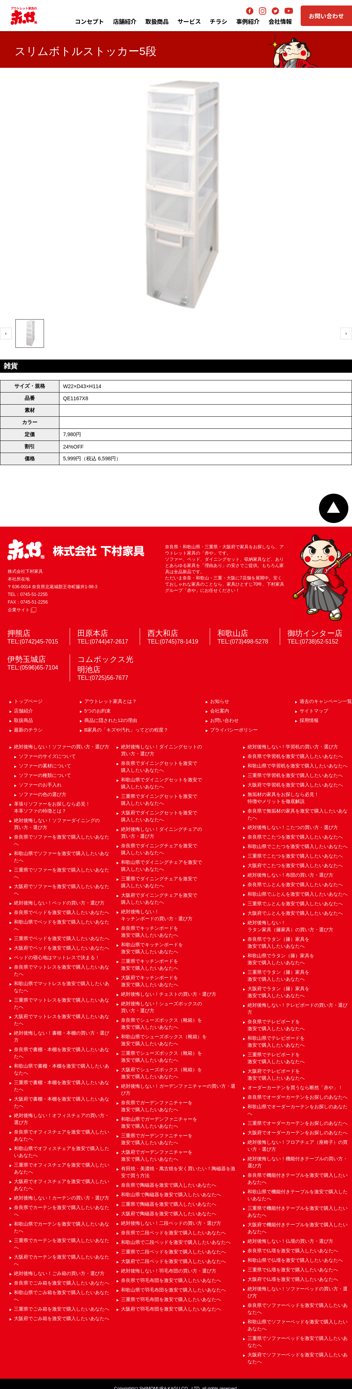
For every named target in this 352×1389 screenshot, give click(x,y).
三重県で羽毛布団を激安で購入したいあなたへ (171, 1299)
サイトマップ (314, 711)
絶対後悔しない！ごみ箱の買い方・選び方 (59, 1273)
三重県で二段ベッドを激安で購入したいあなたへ (173, 1251)
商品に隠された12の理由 (110, 720)
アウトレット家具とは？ (110, 701)
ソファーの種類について (45, 775)
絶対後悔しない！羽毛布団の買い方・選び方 (168, 1271)
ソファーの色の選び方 (42, 794)
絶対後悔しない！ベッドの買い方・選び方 (59, 903)
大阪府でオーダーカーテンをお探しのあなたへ (297, 1132)
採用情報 (309, 720)
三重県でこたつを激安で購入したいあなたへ (295, 856)
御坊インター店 (314, 633)
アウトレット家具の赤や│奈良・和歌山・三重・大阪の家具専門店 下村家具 (23, 16)
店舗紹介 (124, 21)
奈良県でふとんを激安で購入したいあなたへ (295, 884)
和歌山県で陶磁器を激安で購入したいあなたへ (171, 1194)
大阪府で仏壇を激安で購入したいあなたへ (292, 1279)
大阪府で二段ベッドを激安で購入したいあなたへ (173, 1261)
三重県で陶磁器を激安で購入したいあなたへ (168, 1204)
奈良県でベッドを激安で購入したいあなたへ (61, 912)
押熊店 (18, 633)
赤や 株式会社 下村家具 (75, 549)
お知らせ (219, 701)
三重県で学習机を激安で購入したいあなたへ (295, 775)
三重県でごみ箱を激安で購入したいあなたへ (61, 1309)
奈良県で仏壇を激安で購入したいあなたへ (292, 1250)
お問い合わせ (326, 15)
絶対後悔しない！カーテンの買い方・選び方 (61, 1198)
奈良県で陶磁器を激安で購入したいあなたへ (168, 1185)
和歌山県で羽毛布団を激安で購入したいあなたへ (173, 1290)
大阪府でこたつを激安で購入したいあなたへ (295, 865)
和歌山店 (232, 633)
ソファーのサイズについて (47, 756)
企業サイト (22, 609)
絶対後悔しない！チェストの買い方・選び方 (168, 994)
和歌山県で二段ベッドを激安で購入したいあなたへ (176, 1242)
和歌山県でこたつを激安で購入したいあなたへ (297, 846)
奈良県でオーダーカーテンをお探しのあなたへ (297, 1097)
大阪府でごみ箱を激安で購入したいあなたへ (61, 1318)
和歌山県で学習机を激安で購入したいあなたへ (297, 766)
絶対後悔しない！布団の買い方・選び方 (290, 875)
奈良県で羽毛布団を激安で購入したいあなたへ (171, 1280)
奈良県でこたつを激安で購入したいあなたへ (295, 837)
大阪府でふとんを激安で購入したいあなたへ (295, 913)
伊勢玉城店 (26, 659)
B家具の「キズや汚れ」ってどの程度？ (126, 730)
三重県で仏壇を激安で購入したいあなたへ (292, 1269)
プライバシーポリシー (234, 730)
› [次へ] (346, 333)
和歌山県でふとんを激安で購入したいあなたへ (297, 894)
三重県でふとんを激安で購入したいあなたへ (295, 903)
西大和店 (162, 633)
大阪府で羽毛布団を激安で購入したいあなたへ (171, 1309)
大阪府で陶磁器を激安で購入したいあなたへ (168, 1213)
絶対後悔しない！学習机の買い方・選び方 (292, 746)
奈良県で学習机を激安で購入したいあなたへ (295, 756)
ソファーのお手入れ (40, 785)
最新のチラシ (28, 730)
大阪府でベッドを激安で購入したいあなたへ (61, 948)
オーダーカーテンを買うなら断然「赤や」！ (295, 1087)
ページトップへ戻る (333, 508)
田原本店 (92, 633)
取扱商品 (23, 720)
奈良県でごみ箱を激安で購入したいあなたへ (61, 1283)
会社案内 (219, 711)
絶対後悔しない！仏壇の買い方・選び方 (290, 1241)
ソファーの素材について (45, 766)
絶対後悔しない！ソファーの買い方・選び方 (61, 746)
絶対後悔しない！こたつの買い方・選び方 (292, 827)
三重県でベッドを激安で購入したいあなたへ (61, 938)
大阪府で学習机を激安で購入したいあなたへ (295, 785)
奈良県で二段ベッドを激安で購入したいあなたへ (173, 1232)
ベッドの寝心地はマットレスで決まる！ (57, 957)
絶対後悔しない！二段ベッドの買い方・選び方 (171, 1223)
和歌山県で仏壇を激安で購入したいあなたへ (295, 1260)
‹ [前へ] (6, 333)
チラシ (218, 21)
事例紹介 (248, 21)
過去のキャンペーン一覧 (326, 701)
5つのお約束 (97, 711)
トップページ (28, 701)
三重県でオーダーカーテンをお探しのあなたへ (297, 1123)
